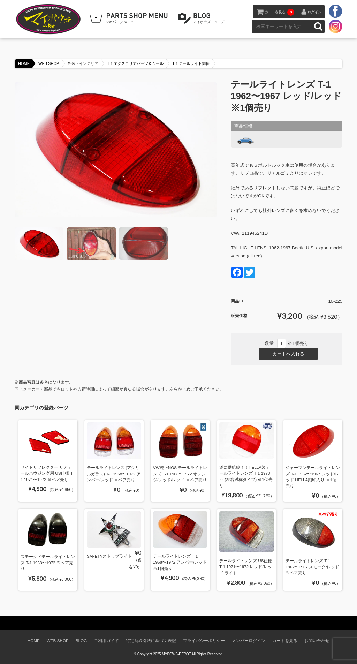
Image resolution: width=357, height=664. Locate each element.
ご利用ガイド (106, 640)
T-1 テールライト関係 (191, 63)
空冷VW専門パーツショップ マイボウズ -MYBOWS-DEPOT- (49, 19)
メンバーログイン (248, 640)
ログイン (314, 12)
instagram (335, 26)
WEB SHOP (48, 63)
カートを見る (279, 12)
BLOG (202, 18)
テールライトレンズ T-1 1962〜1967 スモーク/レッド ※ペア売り (313, 566)
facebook (335, 11)
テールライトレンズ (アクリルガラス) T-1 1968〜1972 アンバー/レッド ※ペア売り (114, 473)
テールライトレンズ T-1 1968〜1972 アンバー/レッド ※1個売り (180, 562)
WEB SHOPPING (130, 18)
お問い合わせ (316, 640)
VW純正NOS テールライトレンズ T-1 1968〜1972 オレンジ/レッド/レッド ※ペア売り (180, 473)
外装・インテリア (83, 63)
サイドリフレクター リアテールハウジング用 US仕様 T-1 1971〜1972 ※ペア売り (47, 473)
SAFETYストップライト (109, 556)
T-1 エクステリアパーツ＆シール (135, 63)
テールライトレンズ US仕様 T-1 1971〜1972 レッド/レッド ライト (245, 566)
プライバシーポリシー (204, 640)
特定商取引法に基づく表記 (151, 640)
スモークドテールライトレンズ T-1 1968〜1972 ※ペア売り (48, 562)
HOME (24, 63)
